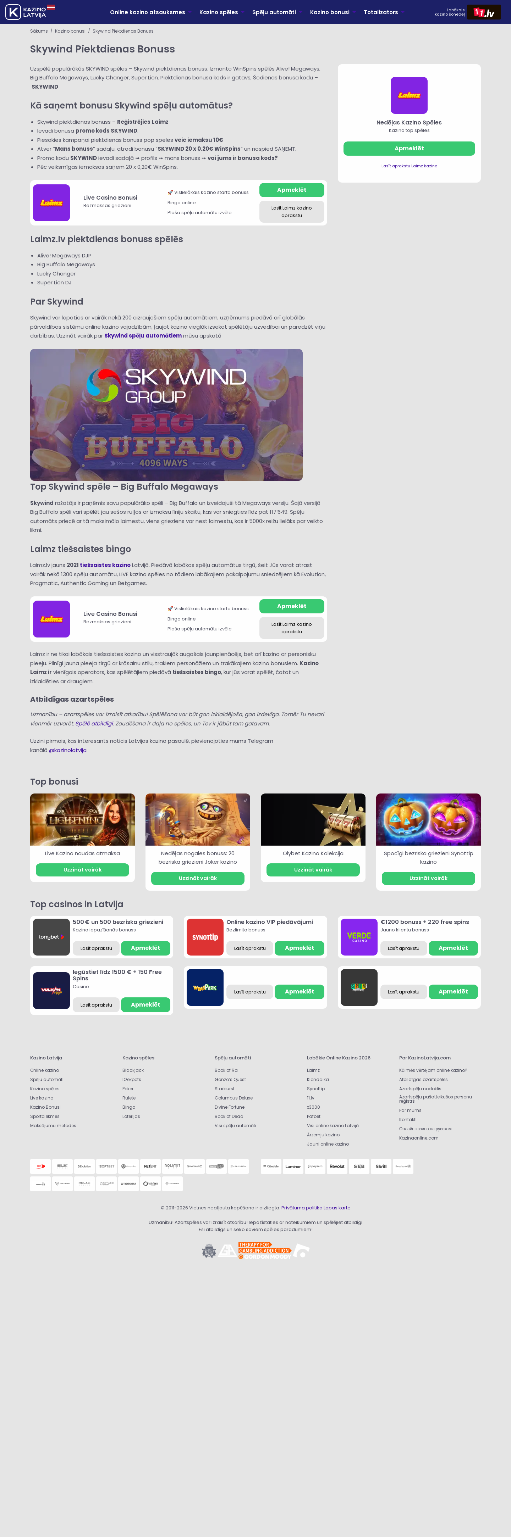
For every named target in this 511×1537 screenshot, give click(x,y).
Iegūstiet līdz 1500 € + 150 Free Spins (117, 975)
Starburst (225, 1089)
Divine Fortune (229, 1107)
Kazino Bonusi (45, 1107)
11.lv (310, 1098)
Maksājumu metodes (53, 1126)
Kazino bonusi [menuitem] (330, 12)
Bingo (128, 1107)
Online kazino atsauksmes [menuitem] (147, 12)
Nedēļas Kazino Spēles (409, 122)
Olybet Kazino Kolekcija (313, 853)
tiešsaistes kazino (105, 565)
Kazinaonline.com (419, 1138)
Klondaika (318, 1079)
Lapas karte (337, 1207)
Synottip (316, 1089)
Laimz (313, 1070)
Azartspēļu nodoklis (420, 1089)
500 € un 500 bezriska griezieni (118, 922)
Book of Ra (226, 1070)
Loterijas (131, 1116)
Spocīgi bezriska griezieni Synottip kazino (428, 857)
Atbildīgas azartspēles (423, 1079)
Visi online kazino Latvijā (333, 1126)
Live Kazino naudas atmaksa (82, 853)
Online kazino (44, 1070)
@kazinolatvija (68, 750)
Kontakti (408, 1119)
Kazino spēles (45, 1089)
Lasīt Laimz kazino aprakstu (291, 212)
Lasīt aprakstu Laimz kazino (409, 166)
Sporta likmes (45, 1116)
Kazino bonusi (70, 31)
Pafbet (313, 1116)
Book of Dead (229, 1116)
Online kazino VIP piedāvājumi (269, 922)
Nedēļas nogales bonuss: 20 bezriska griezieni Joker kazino (198, 857)
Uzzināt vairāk (82, 869)
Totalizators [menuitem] (381, 12)
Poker (127, 1089)
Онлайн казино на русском (425, 1129)
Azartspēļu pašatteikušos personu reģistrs (435, 1099)
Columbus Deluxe (234, 1098)
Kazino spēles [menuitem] (218, 12)
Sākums (39, 31)
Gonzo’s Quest (230, 1079)
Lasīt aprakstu (96, 948)
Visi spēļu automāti (235, 1126)
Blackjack (133, 1070)
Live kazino (41, 1098)
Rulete (129, 1098)
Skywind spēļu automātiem (143, 335)
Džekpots (131, 1079)
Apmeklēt (292, 190)
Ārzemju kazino (323, 1135)
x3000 (313, 1107)
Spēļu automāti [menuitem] (274, 12)
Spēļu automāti (47, 1079)
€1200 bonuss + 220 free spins (424, 922)
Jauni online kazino (328, 1144)
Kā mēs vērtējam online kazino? (433, 1070)
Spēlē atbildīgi (94, 723)
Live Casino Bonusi (110, 198)
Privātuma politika (302, 1207)
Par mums (410, 1110)
